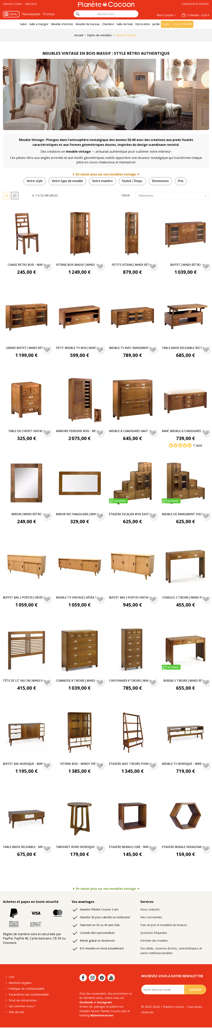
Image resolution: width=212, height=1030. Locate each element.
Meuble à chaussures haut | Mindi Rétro (132, 432)
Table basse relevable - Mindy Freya (26, 848)
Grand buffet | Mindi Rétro (26, 348)
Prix (183, 181)
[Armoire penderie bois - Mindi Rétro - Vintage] (79, 400)
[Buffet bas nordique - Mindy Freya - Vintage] (26, 734)
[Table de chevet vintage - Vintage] (26, 400)
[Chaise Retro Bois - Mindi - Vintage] (26, 234)
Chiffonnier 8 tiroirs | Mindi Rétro (132, 682)
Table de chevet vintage (26, 432)
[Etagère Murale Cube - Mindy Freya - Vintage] (132, 817)
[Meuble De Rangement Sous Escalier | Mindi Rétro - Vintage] (185, 484)
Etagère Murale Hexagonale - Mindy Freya (185, 848)
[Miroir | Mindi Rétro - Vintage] (26, 484)
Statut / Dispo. (133, 181)
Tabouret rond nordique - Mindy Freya (79, 848)
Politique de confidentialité (26, 989)
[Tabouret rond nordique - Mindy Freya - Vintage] (79, 817)
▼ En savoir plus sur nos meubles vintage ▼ (106, 174)
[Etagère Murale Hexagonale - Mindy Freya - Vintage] (185, 817)
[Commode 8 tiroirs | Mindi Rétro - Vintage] (79, 650)
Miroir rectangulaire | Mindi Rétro (79, 515)
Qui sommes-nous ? (22, 1007)
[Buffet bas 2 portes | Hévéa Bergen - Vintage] (26, 567)
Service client (14, 4)
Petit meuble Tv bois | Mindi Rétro (79, 348)
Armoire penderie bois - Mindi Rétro (79, 432)
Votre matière (102, 181)
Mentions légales (20, 983)
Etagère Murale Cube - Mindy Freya (132, 848)
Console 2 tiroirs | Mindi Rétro (185, 598)
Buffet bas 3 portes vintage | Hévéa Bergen (132, 598)
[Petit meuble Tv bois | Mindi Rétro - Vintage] (79, 317)
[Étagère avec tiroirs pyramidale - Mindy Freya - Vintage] (132, 734)
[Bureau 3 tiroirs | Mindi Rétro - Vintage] (185, 650)
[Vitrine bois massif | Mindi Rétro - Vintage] (79, 234)
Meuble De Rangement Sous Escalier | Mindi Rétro (185, 515)
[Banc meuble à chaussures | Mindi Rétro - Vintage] (185, 400)
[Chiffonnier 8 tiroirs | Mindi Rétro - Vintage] (132, 650)
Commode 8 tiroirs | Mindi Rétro (79, 682)
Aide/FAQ (34, 4)
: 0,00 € (198, 15)
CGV (12, 977)
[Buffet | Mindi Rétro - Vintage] (185, 234)
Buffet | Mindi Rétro (185, 265)
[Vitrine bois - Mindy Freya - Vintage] (79, 734)
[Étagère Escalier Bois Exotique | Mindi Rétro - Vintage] (132, 484)
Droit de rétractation (21, 1001)
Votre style (32, 181)
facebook (125, 998)
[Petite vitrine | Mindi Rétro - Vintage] (132, 234)
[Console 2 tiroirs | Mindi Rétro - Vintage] (185, 567)
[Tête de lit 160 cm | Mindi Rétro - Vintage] (26, 650)
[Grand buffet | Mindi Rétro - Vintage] (26, 317)
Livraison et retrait (193, 4)
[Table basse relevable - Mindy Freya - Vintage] (26, 817)
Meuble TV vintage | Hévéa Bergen (79, 598)
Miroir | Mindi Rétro (26, 515)
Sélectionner (172, 196)
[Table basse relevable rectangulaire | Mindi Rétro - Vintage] (185, 317)
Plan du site (16, 1013)
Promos (47, 14)
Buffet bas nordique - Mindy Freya (26, 765)
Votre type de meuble (65, 181)
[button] (196, 15)
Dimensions (162, 181)
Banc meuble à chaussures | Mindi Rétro (185, 432)
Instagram (85, 1002)
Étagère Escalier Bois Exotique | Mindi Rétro (132, 515)
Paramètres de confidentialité (27, 995)
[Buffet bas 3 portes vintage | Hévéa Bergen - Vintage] (132, 567)
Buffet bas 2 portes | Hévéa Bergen (26, 598)
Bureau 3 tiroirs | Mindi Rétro (185, 682)
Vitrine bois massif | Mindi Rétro (79, 265)
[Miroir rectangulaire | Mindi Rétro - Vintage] (79, 484)
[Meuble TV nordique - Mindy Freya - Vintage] (185, 734)
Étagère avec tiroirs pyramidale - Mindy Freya (132, 765)
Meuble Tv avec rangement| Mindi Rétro (132, 348)
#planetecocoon (89, 1016)
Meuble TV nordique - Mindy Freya (185, 765)
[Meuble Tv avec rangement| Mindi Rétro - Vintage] (132, 317)
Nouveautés (30, 14)
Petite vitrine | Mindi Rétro (132, 265)
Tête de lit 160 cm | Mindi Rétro (26, 682)
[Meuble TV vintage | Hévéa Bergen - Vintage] (79, 567)
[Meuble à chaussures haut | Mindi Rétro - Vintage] (132, 400)
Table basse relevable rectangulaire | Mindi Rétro (185, 348)
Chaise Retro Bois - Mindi (26, 265)
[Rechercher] (77, 14)
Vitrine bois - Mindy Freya (79, 765)
